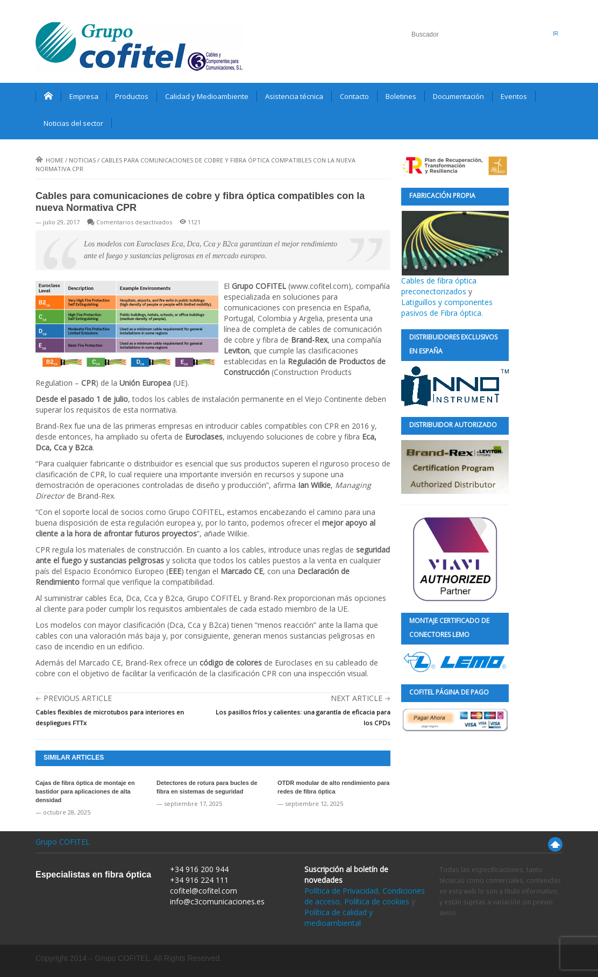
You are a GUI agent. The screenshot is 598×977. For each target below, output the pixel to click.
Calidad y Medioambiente (206, 96)
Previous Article (78, 698)
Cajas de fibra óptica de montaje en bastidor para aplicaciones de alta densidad (85, 791)
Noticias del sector (73, 123)
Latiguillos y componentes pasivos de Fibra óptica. (447, 307)
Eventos (514, 96)
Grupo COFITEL (62, 842)
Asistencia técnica (294, 96)
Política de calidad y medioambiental (338, 917)
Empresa (83, 96)
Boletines (401, 96)
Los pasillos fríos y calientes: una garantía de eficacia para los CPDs (303, 717)
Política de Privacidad (341, 891)
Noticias (82, 160)
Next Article (356, 698)
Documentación (458, 96)
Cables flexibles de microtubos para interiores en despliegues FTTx (109, 717)
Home (49, 160)
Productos (131, 96)
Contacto (354, 96)
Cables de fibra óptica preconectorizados (455, 253)
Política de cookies (376, 901)
